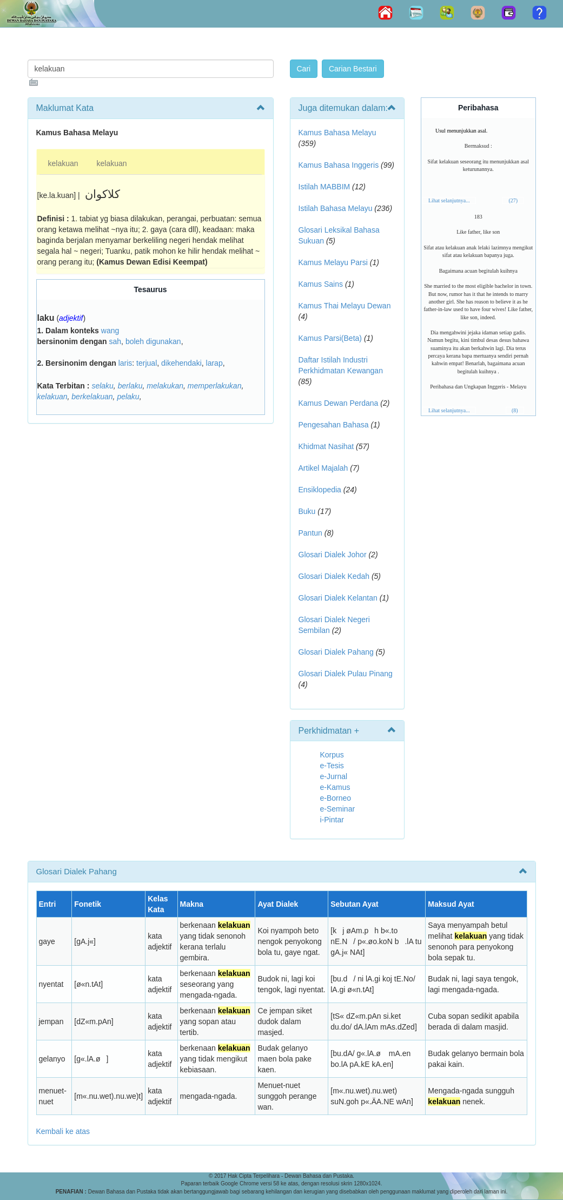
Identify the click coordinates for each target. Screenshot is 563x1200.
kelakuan (63, 163)
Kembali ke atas (63, 1131)
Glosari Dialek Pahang (336, 652)
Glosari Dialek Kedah (334, 576)
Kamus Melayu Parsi (333, 262)
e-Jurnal (334, 776)
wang (110, 330)
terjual (146, 363)
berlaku (130, 385)
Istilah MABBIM (324, 186)
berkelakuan (91, 396)
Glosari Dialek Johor (333, 554)
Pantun (310, 533)
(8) (515, 410)
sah (115, 341)
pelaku (128, 396)
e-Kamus (335, 787)
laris (125, 363)
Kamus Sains (321, 284)
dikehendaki (181, 363)
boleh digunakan (153, 341)
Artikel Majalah (323, 468)
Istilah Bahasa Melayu (336, 208)
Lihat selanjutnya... (449, 200)
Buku (307, 511)
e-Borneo (336, 798)
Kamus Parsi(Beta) (330, 338)
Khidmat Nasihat (326, 446)
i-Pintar (332, 819)
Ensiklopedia (320, 489)
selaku (102, 385)
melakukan (165, 385)
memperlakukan (215, 385)
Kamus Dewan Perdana (339, 403)
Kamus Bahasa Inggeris (339, 165)
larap (214, 363)
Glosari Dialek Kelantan (338, 598)
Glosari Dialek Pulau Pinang (346, 673)
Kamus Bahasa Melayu (337, 132)
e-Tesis (332, 765)
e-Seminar (337, 809)
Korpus (332, 754)
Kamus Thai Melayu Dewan (345, 305)
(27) (513, 200)
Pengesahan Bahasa (334, 424)
